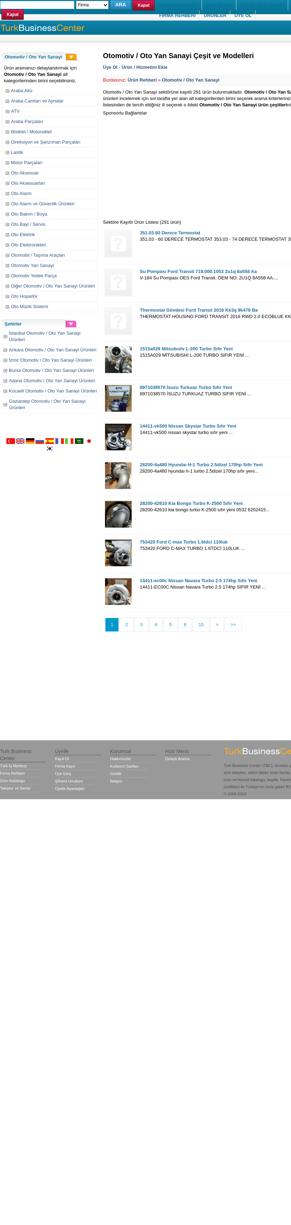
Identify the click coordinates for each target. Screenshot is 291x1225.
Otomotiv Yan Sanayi (32, 265)
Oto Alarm (21, 193)
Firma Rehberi (12, 773)
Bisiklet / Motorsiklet (31, 131)
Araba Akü (21, 90)
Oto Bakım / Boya (29, 214)
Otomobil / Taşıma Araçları (38, 255)
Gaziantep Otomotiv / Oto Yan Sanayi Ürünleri (47, 404)
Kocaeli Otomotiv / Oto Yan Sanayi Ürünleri (53, 391)
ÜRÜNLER (215, 15)
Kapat (12, 14)
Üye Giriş (63, 774)
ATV (15, 111)
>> (233, 624)
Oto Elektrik (23, 234)
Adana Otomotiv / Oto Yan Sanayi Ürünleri (52, 380)
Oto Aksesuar (25, 173)
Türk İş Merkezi (13, 766)
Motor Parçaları (27, 162)
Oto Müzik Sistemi (29, 306)
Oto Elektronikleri (28, 244)
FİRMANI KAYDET (178, 5)
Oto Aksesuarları (28, 183)
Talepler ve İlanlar (15, 788)
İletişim (116, 781)
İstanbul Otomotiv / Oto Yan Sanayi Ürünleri (45, 336)
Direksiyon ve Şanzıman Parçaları (46, 142)
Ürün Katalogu (12, 781)
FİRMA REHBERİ (177, 15)
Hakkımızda (120, 759)
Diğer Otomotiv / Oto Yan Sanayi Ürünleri (53, 286)
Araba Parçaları (27, 121)
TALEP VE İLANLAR (262, 5)
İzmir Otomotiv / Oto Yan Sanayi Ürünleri (50, 360)
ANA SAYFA (219, 5)
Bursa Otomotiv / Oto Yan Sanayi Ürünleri (51, 370)
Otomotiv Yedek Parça (34, 275)
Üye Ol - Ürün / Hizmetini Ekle (135, 67)
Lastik (17, 152)
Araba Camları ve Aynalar (37, 101)
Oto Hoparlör (24, 296)
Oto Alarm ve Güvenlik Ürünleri (42, 203)
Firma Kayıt (65, 766)
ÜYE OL (243, 15)
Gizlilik (115, 774)
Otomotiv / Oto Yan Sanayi (190, 80)
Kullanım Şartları (124, 766)
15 (200, 624)
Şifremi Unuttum (69, 781)
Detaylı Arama (177, 759)
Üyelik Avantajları (70, 788)
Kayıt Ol (62, 759)
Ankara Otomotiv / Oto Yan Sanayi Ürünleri (53, 349)
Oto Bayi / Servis (28, 224)
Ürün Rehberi (142, 80)
